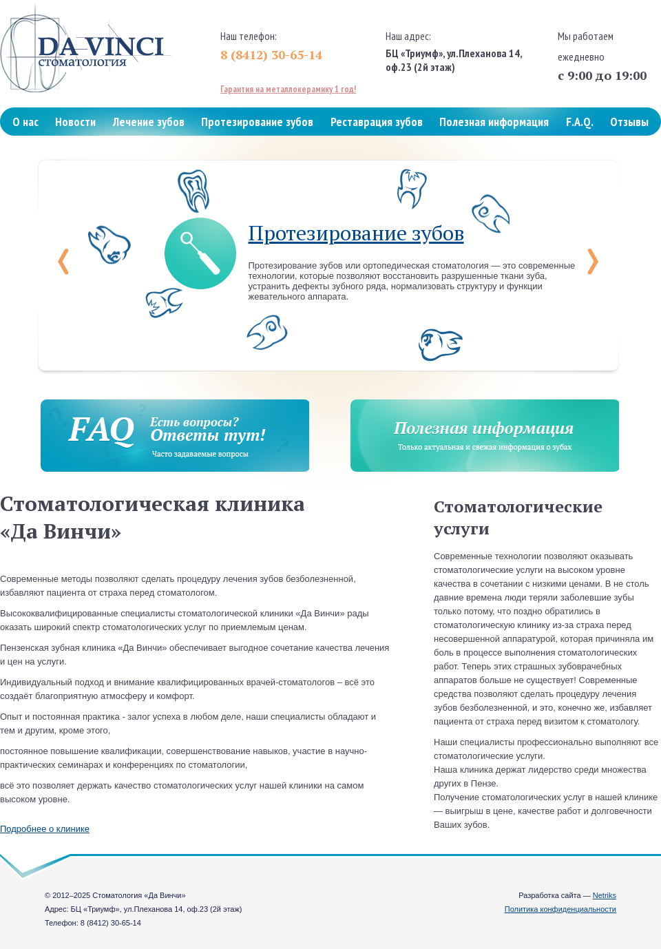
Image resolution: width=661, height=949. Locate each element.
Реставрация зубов (376, 121)
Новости (75, 121)
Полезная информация (494, 121)
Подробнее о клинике (45, 829)
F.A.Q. (580, 121)
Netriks (604, 895)
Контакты (36, 155)
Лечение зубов (149, 121)
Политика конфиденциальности (560, 909)
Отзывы (629, 121)
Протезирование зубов (257, 121)
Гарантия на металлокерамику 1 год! (288, 89)
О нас (25, 121)
